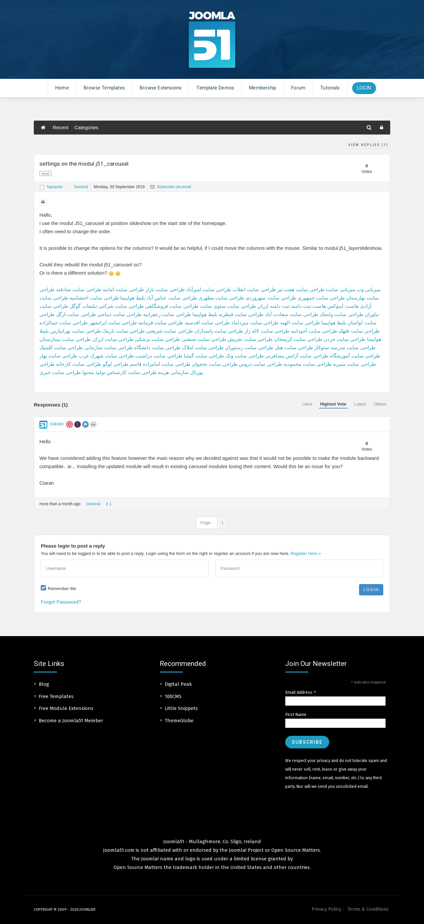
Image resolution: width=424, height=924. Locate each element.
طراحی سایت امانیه (123, 289)
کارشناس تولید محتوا (104, 372)
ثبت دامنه (301, 306)
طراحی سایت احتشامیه (94, 297)
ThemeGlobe (179, 721)
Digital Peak (178, 684)
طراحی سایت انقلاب (254, 289)
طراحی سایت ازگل (76, 314)
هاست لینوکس (342, 306)
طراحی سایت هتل (294, 347)
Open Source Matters (295, 850)
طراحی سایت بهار (58, 355)
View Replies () (368, 145)
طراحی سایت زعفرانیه (167, 314)
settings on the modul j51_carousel (84, 163)
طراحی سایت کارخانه (78, 364)
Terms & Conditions (368, 909)
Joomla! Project (246, 850)
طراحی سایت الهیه (300, 322)
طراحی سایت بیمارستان (65, 339)
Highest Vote (333, 404)
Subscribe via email (170, 187)
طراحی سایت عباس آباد (171, 297)
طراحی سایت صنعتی (204, 339)
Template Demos (215, 88)
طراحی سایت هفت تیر (301, 289)
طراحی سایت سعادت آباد (292, 314)
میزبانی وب (369, 289)
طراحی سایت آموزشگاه (355, 355)
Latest (360, 404)
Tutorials (330, 88)
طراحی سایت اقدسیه (207, 322)
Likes (307, 404)
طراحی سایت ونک (244, 355)
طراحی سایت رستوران (249, 347)
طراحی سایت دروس (260, 364)
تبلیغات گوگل (83, 306)
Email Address (300, 692)
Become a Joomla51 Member (71, 721)
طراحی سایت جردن (344, 339)
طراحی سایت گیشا (204, 355)
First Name (295, 714)
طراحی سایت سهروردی (270, 297)
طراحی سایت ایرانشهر (113, 322)
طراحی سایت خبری (60, 372)
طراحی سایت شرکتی (121, 306)
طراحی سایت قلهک (359, 331)
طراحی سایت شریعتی (169, 331)
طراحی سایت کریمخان (298, 339)
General (81, 187)
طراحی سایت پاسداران (218, 331)
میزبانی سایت (340, 289)
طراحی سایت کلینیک (61, 347)
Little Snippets (181, 708)
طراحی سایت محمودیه (308, 364)
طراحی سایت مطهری (221, 297)
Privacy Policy (326, 909)
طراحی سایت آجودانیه (314, 331)
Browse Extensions (161, 88)
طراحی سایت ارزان (112, 339)
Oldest (380, 404)
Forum (298, 88)
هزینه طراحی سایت (148, 372)
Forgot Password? (61, 602)
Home (62, 88)
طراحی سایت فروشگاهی (171, 306)
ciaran (57, 423)
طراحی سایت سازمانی (108, 347)
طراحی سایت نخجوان (215, 364)
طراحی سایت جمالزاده (63, 322)
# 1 (109, 504)
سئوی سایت (213, 306)
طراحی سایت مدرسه (353, 347)
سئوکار (321, 347)
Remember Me (62, 588)
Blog (44, 684)
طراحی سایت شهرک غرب (106, 355)
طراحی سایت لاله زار (267, 331)
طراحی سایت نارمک (123, 331)
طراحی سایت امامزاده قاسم (160, 364)
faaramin (55, 187)
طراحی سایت (241, 306)
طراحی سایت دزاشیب (158, 355)
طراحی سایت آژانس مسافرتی (297, 355)
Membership (262, 88)
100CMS (173, 696)
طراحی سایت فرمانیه (160, 322)
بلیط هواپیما (132, 297)
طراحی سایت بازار (165, 289)
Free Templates (56, 696)
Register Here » (306, 553)
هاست (319, 306)
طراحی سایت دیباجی (119, 314)
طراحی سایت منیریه (354, 364)
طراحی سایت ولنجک (341, 314)
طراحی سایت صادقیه (78, 289)
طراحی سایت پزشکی (157, 339)
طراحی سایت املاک (203, 347)
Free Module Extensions (66, 708)
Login (364, 88)
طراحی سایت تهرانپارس (75, 331)
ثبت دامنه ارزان (273, 306)
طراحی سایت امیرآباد (208, 289)
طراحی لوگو (116, 364)
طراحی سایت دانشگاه (157, 347)
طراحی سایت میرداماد (255, 322)
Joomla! (150, 859)
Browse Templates (104, 88)
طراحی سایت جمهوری (321, 297)
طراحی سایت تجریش (250, 339)
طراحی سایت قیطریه (241, 314)
